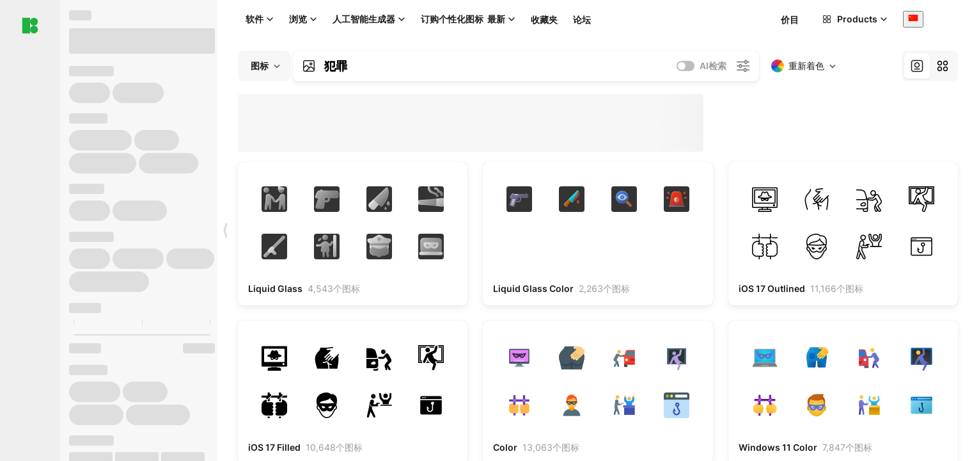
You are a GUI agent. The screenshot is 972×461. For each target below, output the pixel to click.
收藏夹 (544, 19)
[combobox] (913, 19)
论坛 (582, 19)
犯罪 (335, 66)
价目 (790, 19)
